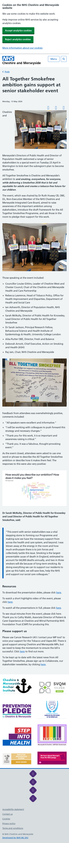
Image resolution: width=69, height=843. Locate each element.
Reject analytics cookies (18, 39)
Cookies (6, 819)
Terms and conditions (12, 828)
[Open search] (64, 59)
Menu (53, 58)
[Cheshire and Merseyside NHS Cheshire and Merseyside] (21, 60)
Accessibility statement (13, 809)
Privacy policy (8, 823)
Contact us (7, 814)
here (58, 592)
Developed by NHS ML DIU (15, 837)
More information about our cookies (22, 47)
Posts (7, 71)
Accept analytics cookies (18, 30)
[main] (34, 375)
